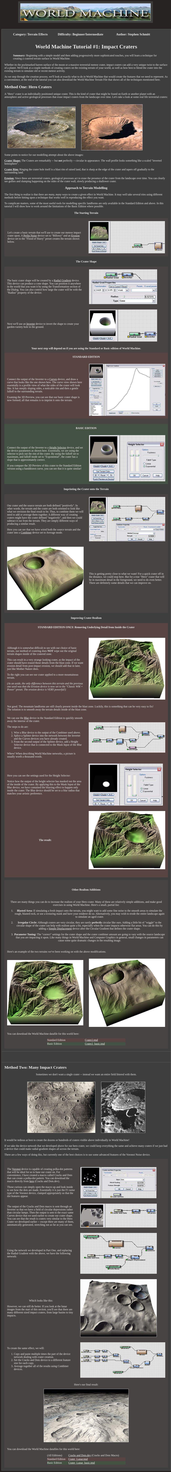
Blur (26, 718)
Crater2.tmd (91, 1040)
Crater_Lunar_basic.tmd (81, 1462)
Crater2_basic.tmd (95, 1043)
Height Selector (57, 447)
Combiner (26, 532)
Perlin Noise (30, 235)
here (31, 1181)
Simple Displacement (60, 928)
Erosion (75, 235)
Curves (53, 379)
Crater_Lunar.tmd (78, 1459)
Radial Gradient (62, 280)
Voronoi (16, 1169)
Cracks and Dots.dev (79, 1455)
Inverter (30, 323)
